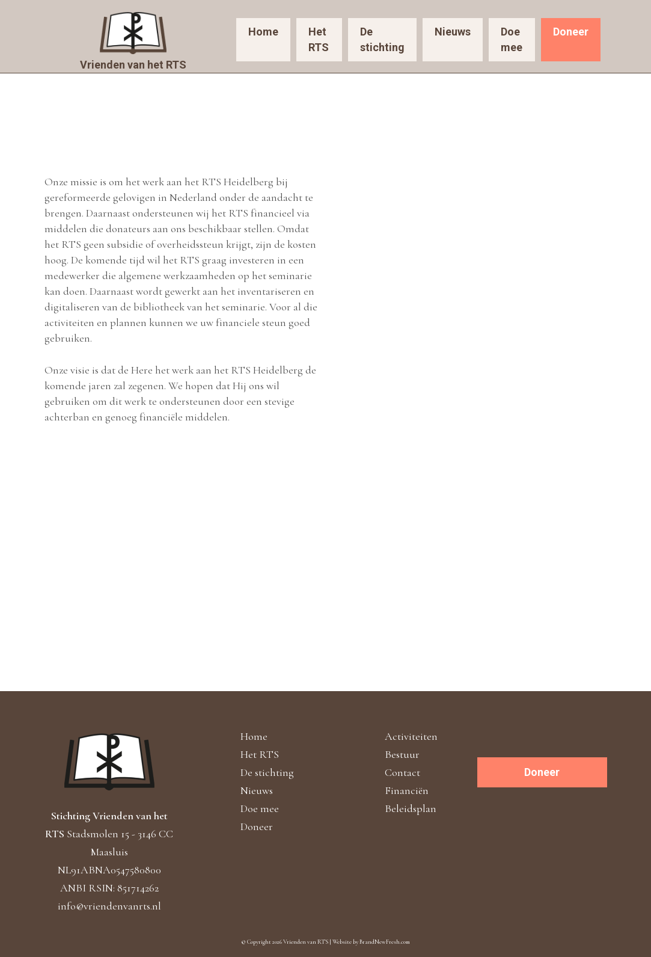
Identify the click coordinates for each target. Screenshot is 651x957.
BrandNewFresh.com (384, 942)
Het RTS (318, 39)
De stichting (382, 39)
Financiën (407, 790)
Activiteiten (411, 736)
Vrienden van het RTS (133, 64)
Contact (402, 772)
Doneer (570, 31)
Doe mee (511, 39)
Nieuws (453, 31)
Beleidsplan (410, 808)
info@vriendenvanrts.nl (109, 905)
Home (263, 31)
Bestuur (402, 754)
